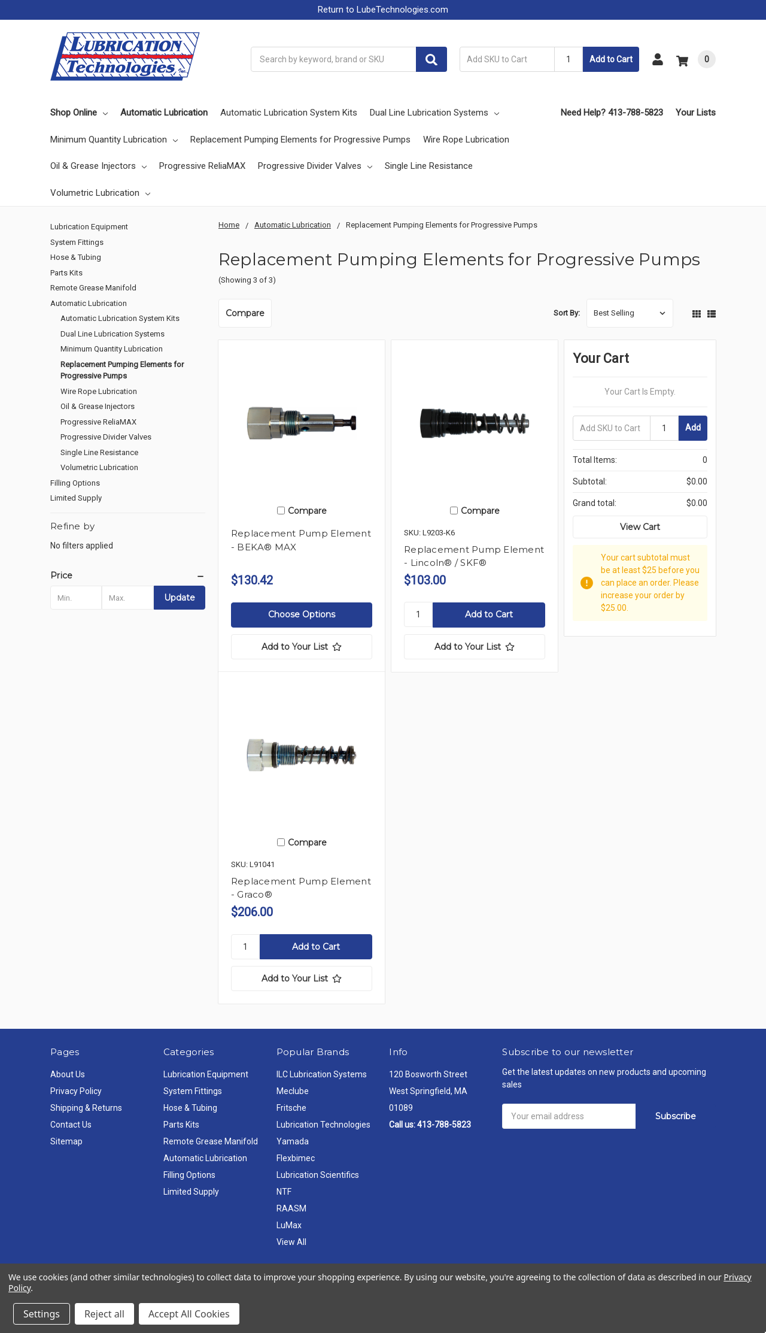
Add (693, 427)
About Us (67, 1074)
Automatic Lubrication (164, 112)
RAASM (291, 1208)
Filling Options (75, 482)
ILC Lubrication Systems (321, 1074)
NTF (283, 1191)
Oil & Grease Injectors (98, 165)
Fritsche (291, 1108)
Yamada (292, 1141)
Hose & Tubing (75, 257)
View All (291, 1242)
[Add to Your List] (301, 646)
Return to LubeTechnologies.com (383, 9)
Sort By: (567, 312)
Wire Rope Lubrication (466, 139)
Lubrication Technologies (323, 1124)
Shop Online (79, 112)
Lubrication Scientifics (317, 1175)
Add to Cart (611, 59)
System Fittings (77, 242)
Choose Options (301, 614)
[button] (383, 10)
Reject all (104, 1313)
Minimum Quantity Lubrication (114, 139)
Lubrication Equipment (89, 226)
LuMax (289, 1225)
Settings (41, 1313)
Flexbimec (295, 1158)
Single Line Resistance (429, 165)
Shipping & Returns (86, 1108)
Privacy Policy (76, 1091)
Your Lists (696, 112)
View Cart (640, 527)
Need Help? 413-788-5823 (612, 112)
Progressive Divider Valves (315, 165)
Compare (245, 313)
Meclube (292, 1091)
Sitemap (66, 1141)
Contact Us (71, 1124)
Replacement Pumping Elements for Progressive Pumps (300, 139)
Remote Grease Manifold (93, 287)
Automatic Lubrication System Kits (288, 112)
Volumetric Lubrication (100, 192)
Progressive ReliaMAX (202, 165)
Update (179, 597)
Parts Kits (66, 272)
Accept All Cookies (189, 1313)
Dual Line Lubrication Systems (434, 112)
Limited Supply (76, 497)
